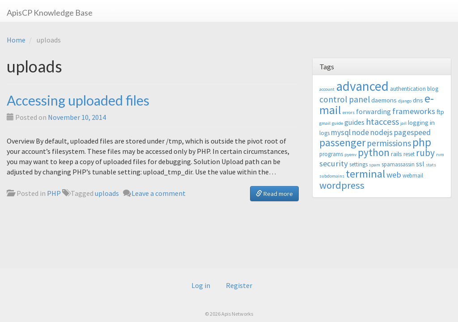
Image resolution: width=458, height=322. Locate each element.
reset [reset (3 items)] (409, 154)
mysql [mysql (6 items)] (341, 132)
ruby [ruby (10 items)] (425, 153)
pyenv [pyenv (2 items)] (350, 154)
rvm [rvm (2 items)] (440, 154)
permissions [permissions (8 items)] (389, 143)
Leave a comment (158, 193)
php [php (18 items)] (421, 142)
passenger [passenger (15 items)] (342, 142)
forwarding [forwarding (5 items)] (373, 111)
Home (16, 39)
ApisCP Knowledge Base (50, 12)
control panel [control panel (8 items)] (344, 99)
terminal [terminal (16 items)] (365, 174)
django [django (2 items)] (404, 101)
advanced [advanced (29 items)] (362, 86)
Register (239, 285)
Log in (200, 285)
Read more (274, 194)
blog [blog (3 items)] (432, 89)
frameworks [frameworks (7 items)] (413, 111)
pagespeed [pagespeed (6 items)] (412, 132)
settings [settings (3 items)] (358, 164)
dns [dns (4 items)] (418, 100)
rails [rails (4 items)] (396, 153)
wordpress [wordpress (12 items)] (342, 185)
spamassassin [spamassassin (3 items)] (398, 164)
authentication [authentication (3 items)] (408, 89)
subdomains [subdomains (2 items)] (331, 176)
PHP (54, 193)
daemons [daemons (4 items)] (384, 100)
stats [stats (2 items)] (431, 165)
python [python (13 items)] (374, 152)
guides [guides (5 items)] (354, 122)
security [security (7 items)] (333, 163)
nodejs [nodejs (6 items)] (381, 132)
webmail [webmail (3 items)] (413, 175)
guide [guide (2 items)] (337, 123)
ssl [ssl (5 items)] (420, 163)
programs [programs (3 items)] (331, 154)
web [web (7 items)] (393, 174)
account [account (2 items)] (327, 89)
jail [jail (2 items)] (403, 123)
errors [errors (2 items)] (349, 112)
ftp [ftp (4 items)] (440, 111)
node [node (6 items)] (360, 132)
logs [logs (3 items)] (324, 133)
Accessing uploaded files (78, 100)
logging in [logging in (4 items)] (421, 122)
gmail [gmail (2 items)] (325, 123)
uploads (107, 193)
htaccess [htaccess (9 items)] (382, 121)
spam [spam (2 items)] (374, 165)
